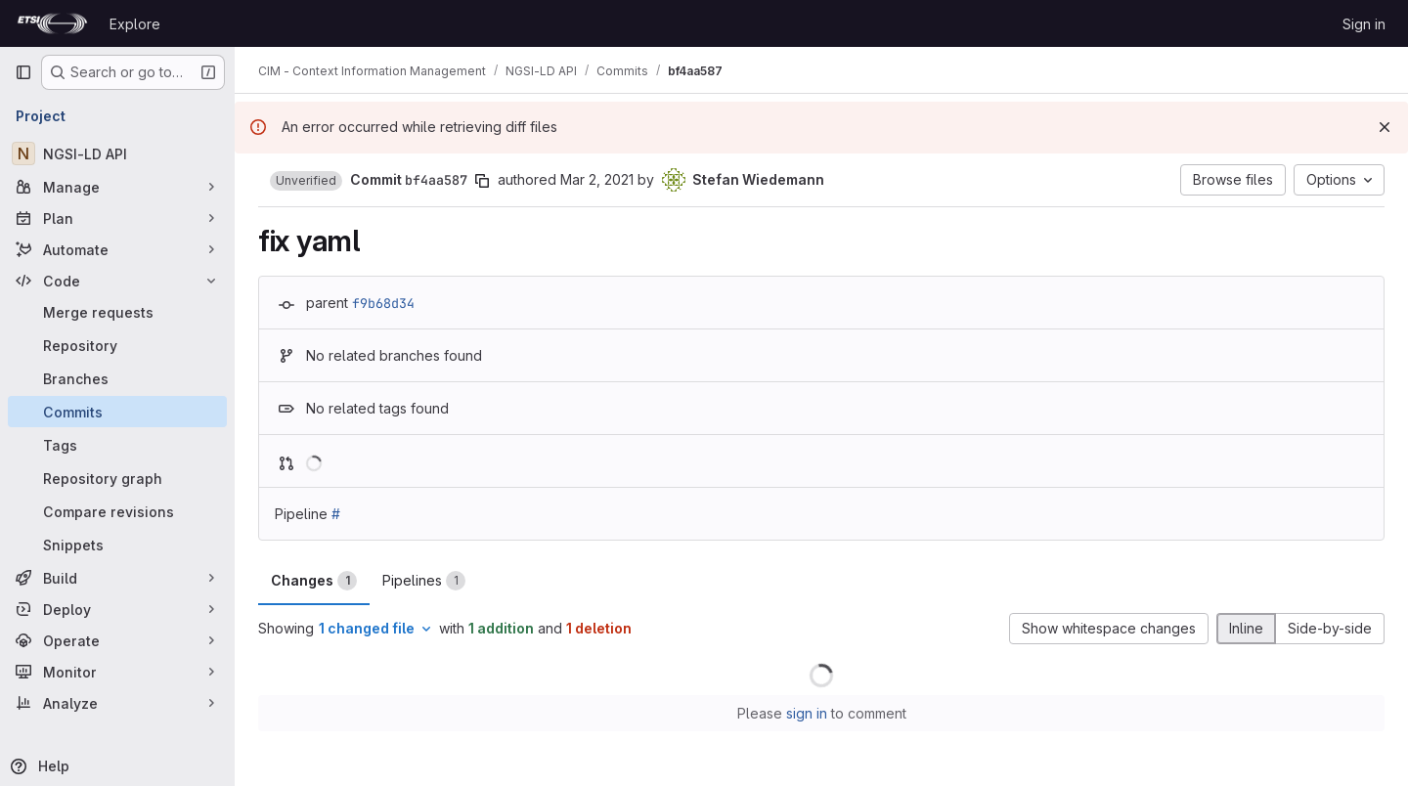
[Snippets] (117, 544)
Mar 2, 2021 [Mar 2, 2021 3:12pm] (597, 179)
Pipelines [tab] (423, 580)
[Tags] (117, 444)
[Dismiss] (1384, 127)
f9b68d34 (383, 303)
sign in (806, 713)
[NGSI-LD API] (117, 153)
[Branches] (117, 378)
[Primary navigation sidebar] (23, 72)
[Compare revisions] (117, 511)
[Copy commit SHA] (482, 181)
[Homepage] (52, 23)
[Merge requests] (117, 312)
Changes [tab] (314, 580)
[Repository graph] (117, 478)
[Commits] (117, 411)
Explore (135, 24)
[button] (306, 181)
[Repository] (117, 345)
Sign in (1364, 24)
